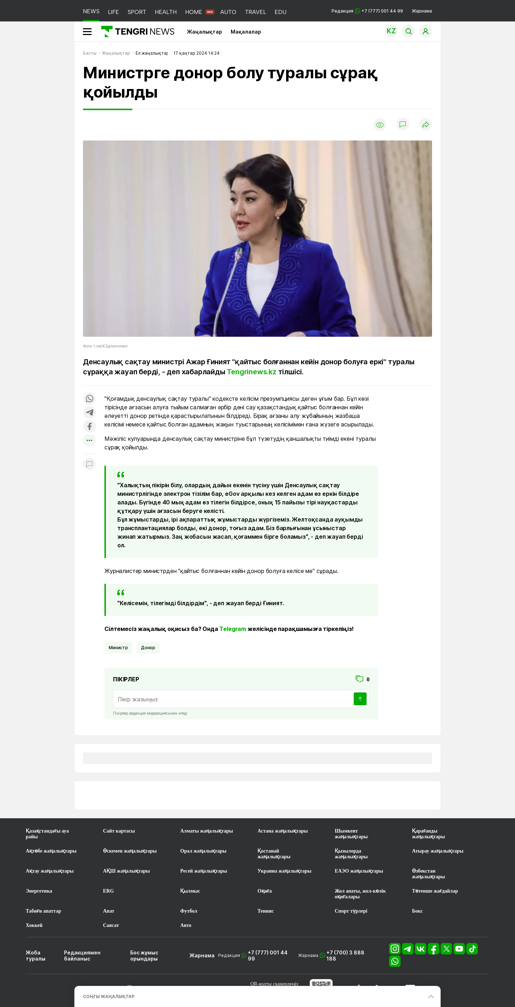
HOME (193, 12)
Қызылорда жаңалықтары (351, 853)
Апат (108, 911)
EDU (280, 12)
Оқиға (265, 891)
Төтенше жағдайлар (435, 891)
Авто (185, 925)
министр (118, 647)
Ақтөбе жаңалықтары (51, 851)
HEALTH (166, 12)
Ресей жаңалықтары (203, 871)
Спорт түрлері (351, 911)
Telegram (232, 628)
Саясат (111, 925)
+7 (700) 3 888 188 (345, 955)
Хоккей (34, 925)
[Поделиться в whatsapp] (89, 399)
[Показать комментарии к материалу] (89, 465)
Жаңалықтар (204, 32)
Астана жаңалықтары (283, 831)
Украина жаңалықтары (285, 871)
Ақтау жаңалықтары (50, 871)
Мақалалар (246, 32)
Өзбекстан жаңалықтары (428, 873)
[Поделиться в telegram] (89, 413)
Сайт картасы (119, 831)
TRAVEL (255, 12)
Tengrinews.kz (251, 371)
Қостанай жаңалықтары (274, 853)
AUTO (228, 12)
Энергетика (39, 891)
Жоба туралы (35, 955)
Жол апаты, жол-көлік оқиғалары (360, 893)
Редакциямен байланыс (82, 955)
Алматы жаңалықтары (206, 831)
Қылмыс (190, 891)
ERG (108, 891)
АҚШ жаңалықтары (126, 871)
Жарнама (422, 11)
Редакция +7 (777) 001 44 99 (367, 11)
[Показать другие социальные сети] (89, 441)
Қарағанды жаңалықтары (428, 833)
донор (148, 647)
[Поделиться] (425, 125)
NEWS (91, 11)
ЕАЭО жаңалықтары (359, 871)
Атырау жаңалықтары (438, 851)
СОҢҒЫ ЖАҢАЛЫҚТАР (108, 996)
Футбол (188, 911)
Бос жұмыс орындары (144, 955)
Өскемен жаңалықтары (130, 851)
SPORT (137, 12)
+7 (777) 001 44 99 (268, 955)
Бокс (417, 911)
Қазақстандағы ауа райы (47, 833)
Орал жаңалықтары (203, 851)
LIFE (113, 12)
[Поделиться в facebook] (89, 427)
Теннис (266, 911)
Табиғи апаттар (43, 911)
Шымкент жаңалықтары (351, 833)
